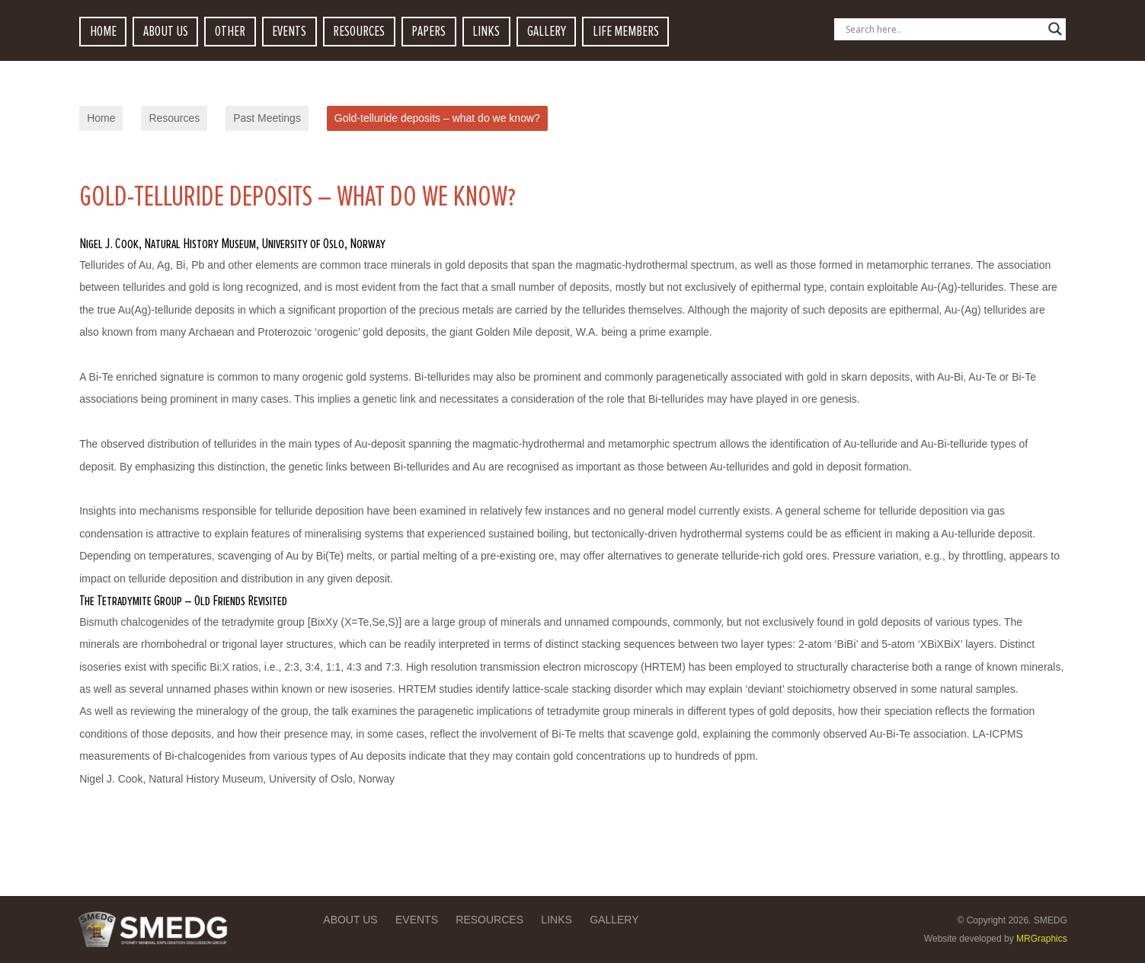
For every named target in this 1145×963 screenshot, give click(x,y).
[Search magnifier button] (1055, 29)
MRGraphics (1041, 938)
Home (101, 118)
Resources (174, 118)
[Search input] (943, 29)
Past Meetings (267, 118)
